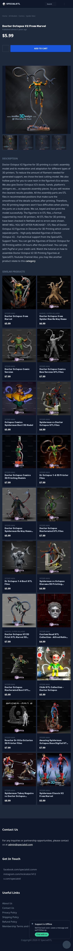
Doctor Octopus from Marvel (16, 317)
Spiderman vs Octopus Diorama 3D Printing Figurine (52, 583)
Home (4, 16)
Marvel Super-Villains (49, 313)
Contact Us (8, 908)
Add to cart (40, 48)
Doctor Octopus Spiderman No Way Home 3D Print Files (18, 530)
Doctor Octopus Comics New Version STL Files (52, 370)
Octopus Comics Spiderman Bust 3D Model (19, 423)
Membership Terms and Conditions (21, 926)
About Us (7, 903)
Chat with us (42, 934)
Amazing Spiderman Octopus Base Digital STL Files (53, 742)
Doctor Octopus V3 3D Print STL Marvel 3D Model (17, 636)
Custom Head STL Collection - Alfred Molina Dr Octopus (53, 636)
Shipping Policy (10, 917)
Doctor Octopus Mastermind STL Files (51, 529)
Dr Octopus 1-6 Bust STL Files (18, 582)
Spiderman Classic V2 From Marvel (51, 794)
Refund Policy (9, 921)
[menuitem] (9, 142)
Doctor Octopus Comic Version (17, 370)
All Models (13, 16)
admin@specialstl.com (20, 844)
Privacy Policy (9, 912)
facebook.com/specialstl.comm (20, 869)
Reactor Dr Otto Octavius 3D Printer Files (19, 742)
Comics (22, 16)
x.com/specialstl (12, 878)
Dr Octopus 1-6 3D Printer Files (53, 476)
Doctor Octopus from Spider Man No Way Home (53, 317)
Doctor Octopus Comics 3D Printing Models (18, 476)
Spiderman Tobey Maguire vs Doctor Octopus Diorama (19, 795)
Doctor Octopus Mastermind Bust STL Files (17, 689)
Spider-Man (30, 16)
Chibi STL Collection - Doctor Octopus (51, 688)
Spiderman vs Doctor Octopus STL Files (51, 423)
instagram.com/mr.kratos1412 (19, 874)
